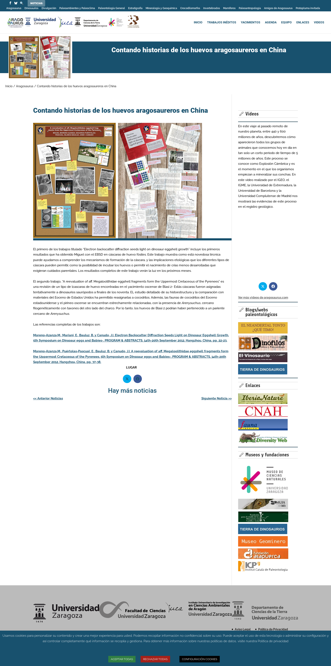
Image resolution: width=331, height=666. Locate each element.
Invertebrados (211, 8)
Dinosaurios (31, 8)
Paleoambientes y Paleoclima (77, 8)
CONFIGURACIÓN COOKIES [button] (199, 659)
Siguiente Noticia (216, 398)
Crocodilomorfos (190, 8)
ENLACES (302, 22)
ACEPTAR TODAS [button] (122, 659)
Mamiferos (229, 8)
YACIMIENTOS (250, 22)
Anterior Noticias (48, 398)
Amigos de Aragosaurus (278, 8)
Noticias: (36, 3)
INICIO (198, 22)
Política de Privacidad (273, 629)
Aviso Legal (243, 629)
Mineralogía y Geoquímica (161, 8)
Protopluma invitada (308, 8)
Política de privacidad (273, 641)
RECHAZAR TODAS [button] (155, 659)
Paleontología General (111, 8)
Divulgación (49, 8)
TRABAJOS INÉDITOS (221, 22)
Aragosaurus (13, 8)
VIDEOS (319, 22)
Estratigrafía (135, 8)
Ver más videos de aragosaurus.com (263, 297)
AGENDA (271, 22)
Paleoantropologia (250, 8)
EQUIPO (286, 22)
